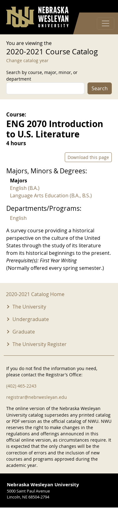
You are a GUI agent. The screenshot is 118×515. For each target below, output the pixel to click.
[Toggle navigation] (105, 23)
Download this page (88, 157)
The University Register (39, 344)
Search (100, 88)
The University (29, 306)
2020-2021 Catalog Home (35, 294)
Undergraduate (30, 319)
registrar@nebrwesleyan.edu (36, 397)
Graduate (23, 331)
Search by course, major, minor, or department (42, 75)
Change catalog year (27, 60)
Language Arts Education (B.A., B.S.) (51, 195)
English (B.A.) (25, 188)
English (18, 218)
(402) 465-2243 (21, 386)
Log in (103, 6)
